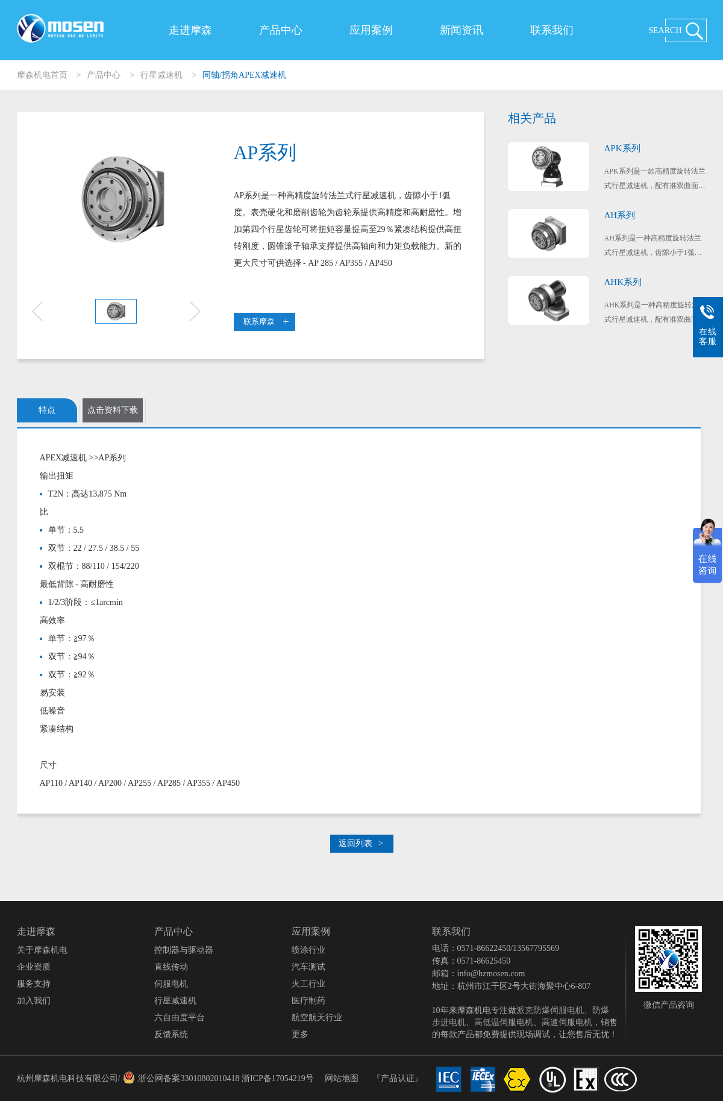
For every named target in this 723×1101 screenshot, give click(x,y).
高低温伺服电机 (503, 1022)
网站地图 (341, 1078)
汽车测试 (308, 966)
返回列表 (361, 843)
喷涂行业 (308, 950)
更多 (300, 1034)
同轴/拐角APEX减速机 (244, 75)
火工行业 (308, 983)
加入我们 (34, 1000)
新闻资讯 (461, 30)
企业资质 (34, 966)
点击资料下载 (112, 410)
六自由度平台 (179, 1017)
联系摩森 (266, 321)
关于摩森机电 (42, 950)
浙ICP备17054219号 (278, 1078)
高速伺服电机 (567, 1022)
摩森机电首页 (42, 75)
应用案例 (371, 30)
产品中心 (280, 30)
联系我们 (552, 30)
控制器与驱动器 (183, 950)
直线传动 (171, 966)
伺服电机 (171, 983)
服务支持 (34, 983)
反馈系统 (171, 1034)
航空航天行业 (317, 1017)
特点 (47, 410)
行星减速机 (161, 75)
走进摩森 (190, 30)
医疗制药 (308, 1000)
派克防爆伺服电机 (550, 1010)
